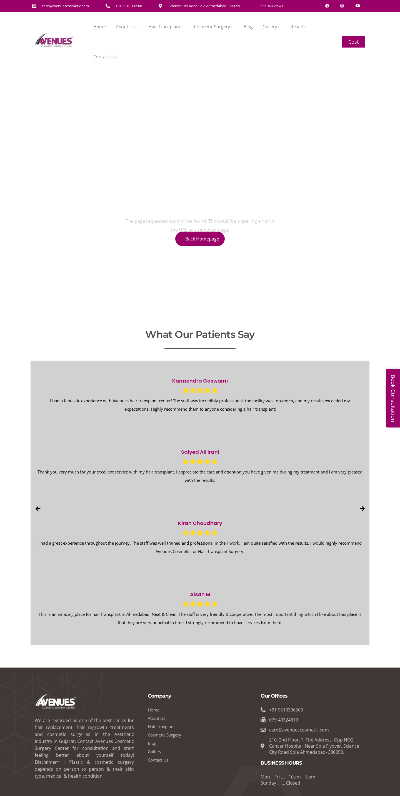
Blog (248, 27)
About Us (127, 27)
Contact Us (104, 57)
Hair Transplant (166, 27)
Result (299, 27)
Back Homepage (200, 239)
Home (99, 27)
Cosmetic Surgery (214, 27)
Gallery (271, 27)
